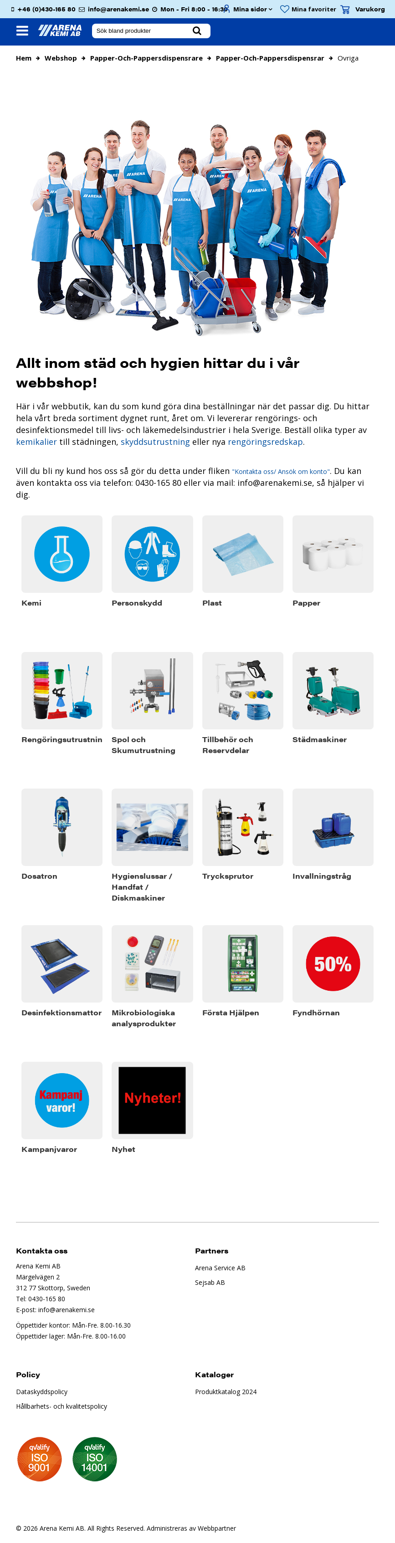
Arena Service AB (220, 1267)
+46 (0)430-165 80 (46, 9)
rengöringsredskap (264, 441)
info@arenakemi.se (118, 9)
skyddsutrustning (155, 441)
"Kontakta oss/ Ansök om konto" (281, 471)
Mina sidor (250, 9)
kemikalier (36, 441)
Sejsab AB (210, 1282)
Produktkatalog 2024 (225, 1391)
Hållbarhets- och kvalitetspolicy (61, 1406)
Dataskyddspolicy (41, 1391)
